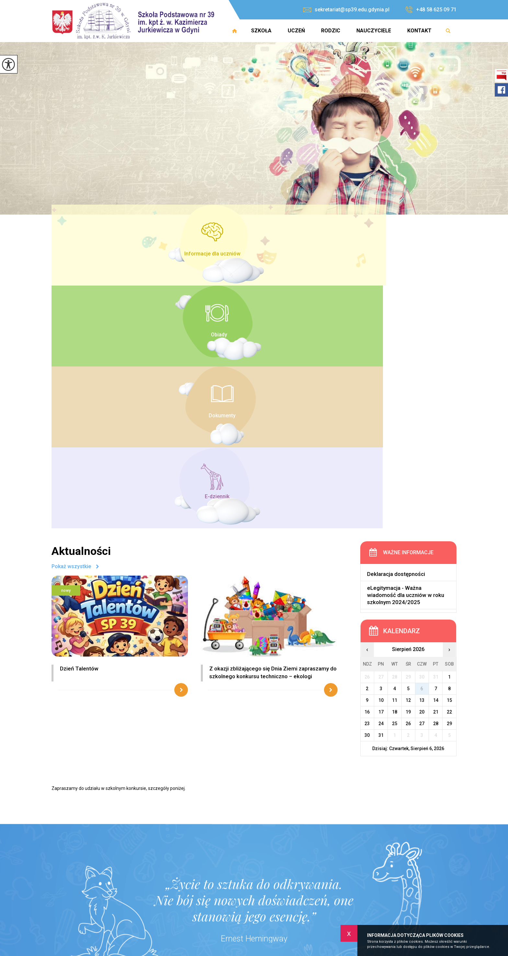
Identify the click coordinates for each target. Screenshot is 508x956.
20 (421, 468)
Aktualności (81, 308)
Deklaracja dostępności (396, 331)
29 (449, 480)
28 (435, 480)
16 (367, 468)
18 (394, 468)
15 (449, 456)
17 (381, 468)
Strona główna (234, 31)
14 (435, 456)
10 (381, 456)
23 (367, 480)
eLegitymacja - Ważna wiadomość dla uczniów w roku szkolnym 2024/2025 (405, 352)
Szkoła (261, 31)
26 (408, 480)
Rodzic (330, 31)
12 (408, 456)
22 (449, 468)
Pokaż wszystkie (71, 323)
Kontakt (419, 31)
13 (421, 456)
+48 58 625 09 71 (431, 9)
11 (394, 456)
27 (421, 480)
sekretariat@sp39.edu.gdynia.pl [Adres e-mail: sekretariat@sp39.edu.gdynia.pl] (240, 905)
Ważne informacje (408, 310)
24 (381, 480)
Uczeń (296, 31)
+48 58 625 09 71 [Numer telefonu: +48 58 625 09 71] (223, 898)
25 (394, 480)
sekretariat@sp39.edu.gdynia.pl (346, 9)
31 (381, 491)
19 (408, 468)
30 (367, 491)
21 (435, 468)
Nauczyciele (373, 31)
